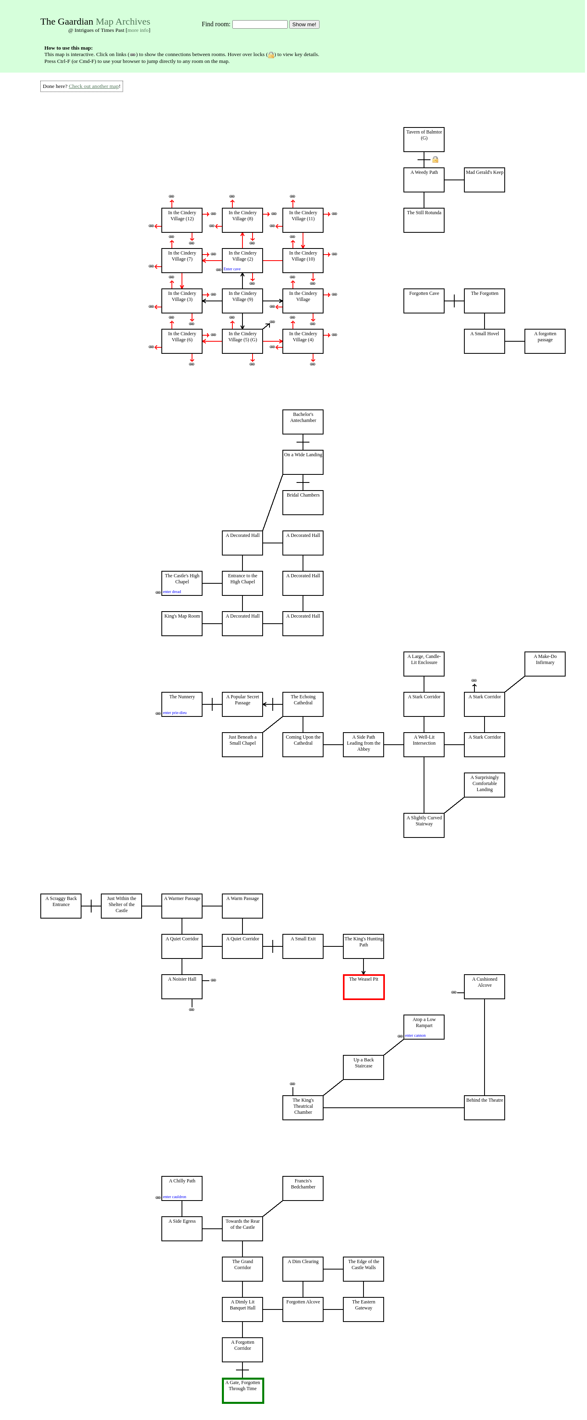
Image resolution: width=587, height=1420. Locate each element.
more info (137, 30)
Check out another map (94, 86)
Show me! (304, 24)
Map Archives (123, 21)
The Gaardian (66, 21)
